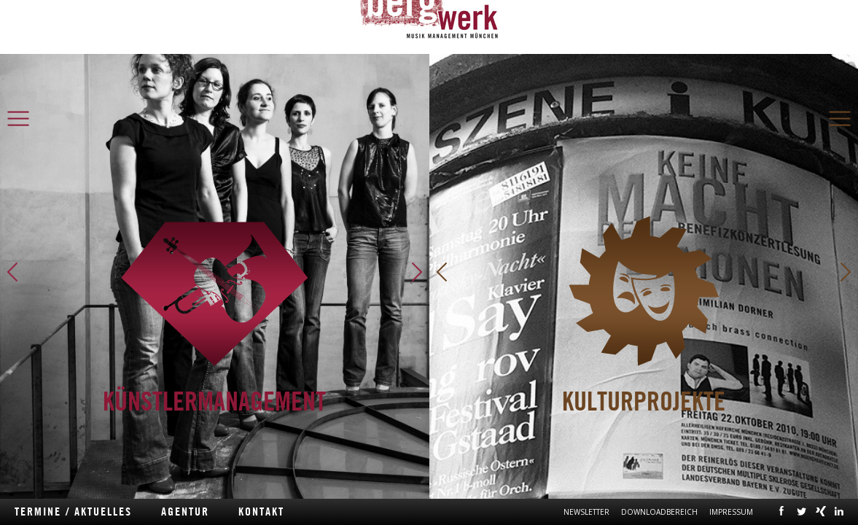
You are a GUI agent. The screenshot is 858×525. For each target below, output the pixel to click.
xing (821, 510)
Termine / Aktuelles (73, 511)
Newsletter (586, 512)
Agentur (185, 511)
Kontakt (261, 511)
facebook (782, 510)
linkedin (839, 510)
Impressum (731, 512)
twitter (801, 510)
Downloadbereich (659, 512)
